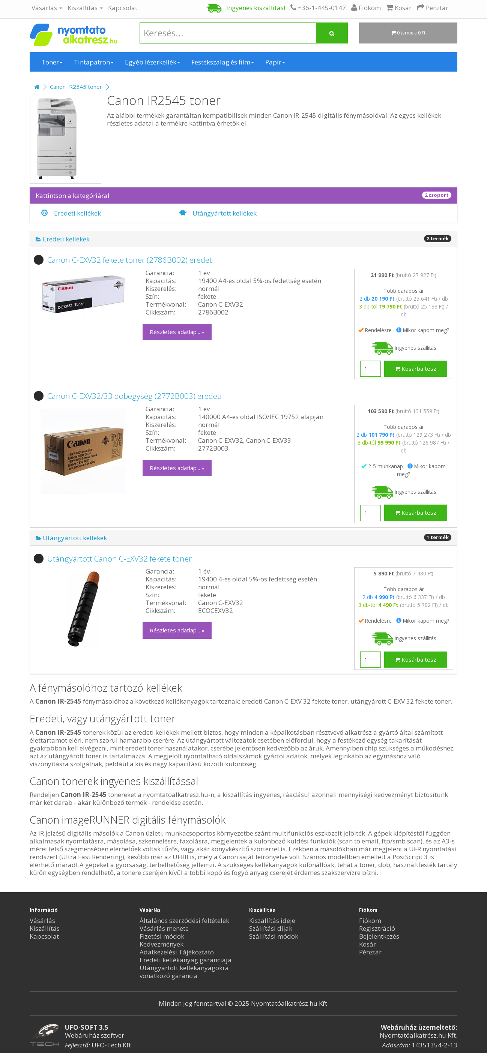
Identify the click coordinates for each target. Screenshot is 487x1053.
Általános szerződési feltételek (184, 920)
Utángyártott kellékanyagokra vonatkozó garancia (184, 971)
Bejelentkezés (379, 936)
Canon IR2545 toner (76, 86)
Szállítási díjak (270, 928)
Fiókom (370, 920)
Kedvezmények (161, 944)
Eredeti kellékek (71, 213)
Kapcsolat (122, 7)
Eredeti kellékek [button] (63, 239)
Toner (52, 62)
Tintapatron (94, 62)
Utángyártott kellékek (218, 213)
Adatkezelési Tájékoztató (177, 952)
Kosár (367, 944)
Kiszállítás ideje (272, 920)
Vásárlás (47, 7)
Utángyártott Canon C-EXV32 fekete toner (119, 558)
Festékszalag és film (222, 62)
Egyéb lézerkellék (152, 62)
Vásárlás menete (164, 928)
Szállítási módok (273, 936)
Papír (275, 62)
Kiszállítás (85, 7)
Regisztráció (377, 928)
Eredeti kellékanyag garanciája (185, 960)
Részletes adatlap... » (177, 332)
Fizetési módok (162, 936)
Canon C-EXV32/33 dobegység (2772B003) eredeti (134, 396)
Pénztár (370, 952)
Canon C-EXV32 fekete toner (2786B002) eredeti (130, 260)
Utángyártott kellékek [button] (71, 537)
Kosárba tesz (415, 368)
